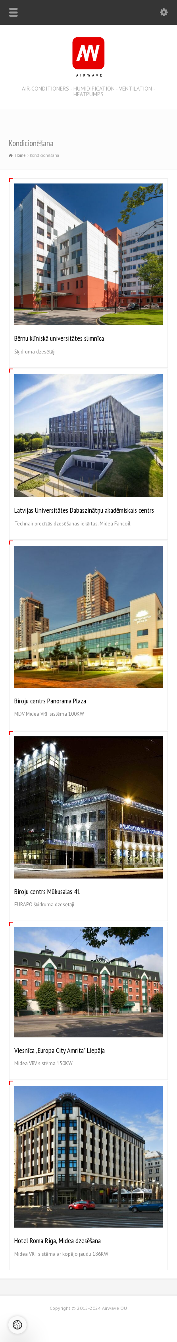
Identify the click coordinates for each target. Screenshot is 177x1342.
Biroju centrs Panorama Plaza (50, 700)
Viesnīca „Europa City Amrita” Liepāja (59, 1050)
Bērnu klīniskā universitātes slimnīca (59, 338)
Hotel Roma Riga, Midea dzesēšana (57, 1240)
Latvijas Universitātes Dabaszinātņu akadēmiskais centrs (84, 510)
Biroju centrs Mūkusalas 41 (47, 891)
